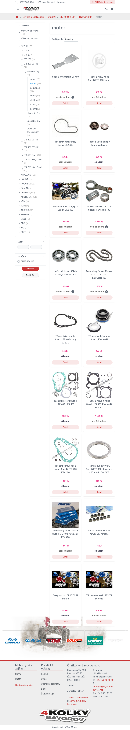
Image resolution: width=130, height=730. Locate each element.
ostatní (35, 109)
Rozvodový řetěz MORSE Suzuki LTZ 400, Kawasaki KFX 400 (65, 534)
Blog (43, 688)
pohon (35, 79)
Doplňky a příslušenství (33, 131)
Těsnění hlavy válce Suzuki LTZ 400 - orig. (99, 78)
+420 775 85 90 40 (78, 697)
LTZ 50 (28, 50)
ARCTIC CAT (29, 197)
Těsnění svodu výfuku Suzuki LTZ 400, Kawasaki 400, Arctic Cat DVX (99, 469)
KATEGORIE (23, 25)
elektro (35, 100)
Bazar (18, 679)
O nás (44, 679)
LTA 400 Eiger (32, 155)
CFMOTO (28, 192)
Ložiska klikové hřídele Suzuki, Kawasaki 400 (65, 273)
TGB (25, 205)
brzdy (35, 95)
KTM (25, 201)
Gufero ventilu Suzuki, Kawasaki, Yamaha (99, 532)
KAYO (25, 227)
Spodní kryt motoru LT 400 (65, 77)
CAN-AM (27, 188)
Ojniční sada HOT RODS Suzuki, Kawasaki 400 (99, 208)
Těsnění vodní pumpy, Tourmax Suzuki (99, 143)
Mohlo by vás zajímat (23, 667)
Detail (65, 103)
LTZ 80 (28, 55)
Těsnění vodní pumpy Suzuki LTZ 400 (65, 143)
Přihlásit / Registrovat (103, 2)
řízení (35, 104)
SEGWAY (26, 214)
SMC (24, 223)
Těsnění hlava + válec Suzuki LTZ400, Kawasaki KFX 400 (99, 404)
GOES (25, 232)
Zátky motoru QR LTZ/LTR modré (65, 597)
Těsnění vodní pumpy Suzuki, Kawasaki (99, 338)
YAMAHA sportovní (30, 32)
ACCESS (27, 210)
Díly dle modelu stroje (33, 17)
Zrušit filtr (30, 275)
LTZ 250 (29, 59)
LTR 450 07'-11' (30, 149)
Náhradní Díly (85, 17)
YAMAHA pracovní (29, 40)
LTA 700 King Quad (32, 161)
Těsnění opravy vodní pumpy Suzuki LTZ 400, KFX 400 (65, 469)
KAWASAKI (28, 175)
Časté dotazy (47, 693)
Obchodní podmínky (50, 684)
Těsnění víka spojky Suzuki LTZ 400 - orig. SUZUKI (65, 339)
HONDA (26, 179)
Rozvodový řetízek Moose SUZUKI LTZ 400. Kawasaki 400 (99, 274)
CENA (20, 241)
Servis (18, 674)
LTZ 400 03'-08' (67, 17)
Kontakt (44, 674)
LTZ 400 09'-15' (30, 141)
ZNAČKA (21, 256)
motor (35, 83)
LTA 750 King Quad (32, 169)
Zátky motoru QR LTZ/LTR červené (99, 597)
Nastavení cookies (24, 685)
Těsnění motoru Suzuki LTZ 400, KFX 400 (65, 403)
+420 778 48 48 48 (104, 680)
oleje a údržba (33, 115)
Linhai (26, 219)
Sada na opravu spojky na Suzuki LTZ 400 (65, 208)
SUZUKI (52, 17)
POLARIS (28, 183)
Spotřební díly (33, 122)
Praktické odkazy (47, 667)
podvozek (35, 89)
